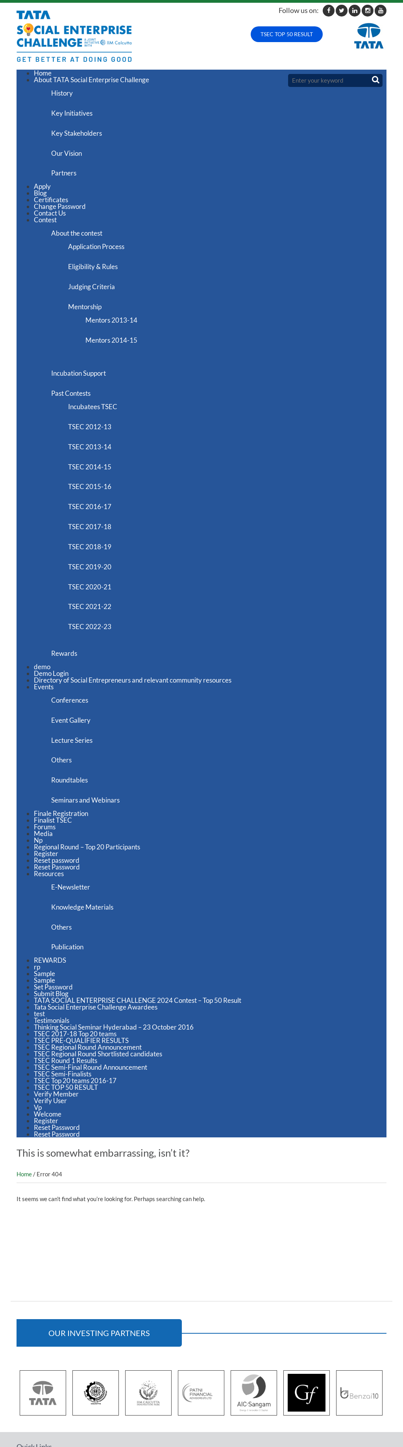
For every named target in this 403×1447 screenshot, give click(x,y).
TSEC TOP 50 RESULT (287, 34)
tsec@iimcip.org (355, 1413)
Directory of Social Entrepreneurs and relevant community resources (132, 639)
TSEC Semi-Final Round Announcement (90, 1011)
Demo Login (51, 632)
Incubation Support (81, 354)
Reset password (56, 810)
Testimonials (51, 964)
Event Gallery (73, 677)
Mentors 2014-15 (119, 324)
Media (43, 783)
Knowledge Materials (85, 855)
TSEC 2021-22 (94, 570)
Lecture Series (74, 695)
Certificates (51, 192)
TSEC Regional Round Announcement (88, 991)
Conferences (72, 658)
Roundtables (72, 732)
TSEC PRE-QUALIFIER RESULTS (81, 984)
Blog (40, 185)
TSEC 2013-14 (94, 422)
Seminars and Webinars (88, 751)
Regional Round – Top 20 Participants (87, 797)
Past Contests (73, 373)
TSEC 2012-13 (94, 404)
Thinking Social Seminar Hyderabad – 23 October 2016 (114, 971)
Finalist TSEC (53, 770)
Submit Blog (51, 938)
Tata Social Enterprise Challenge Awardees (95, 951)
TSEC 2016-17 (94, 478)
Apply (42, 179)
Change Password (60, 199)
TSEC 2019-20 (94, 533)
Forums (44, 777)
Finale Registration (61, 763)
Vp (38, 1051)
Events (44, 646)
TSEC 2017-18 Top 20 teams (75, 978)
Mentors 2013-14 (119, 305)
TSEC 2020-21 (94, 552)
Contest (45, 212)
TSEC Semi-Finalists (62, 1018)
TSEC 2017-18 (94, 496)
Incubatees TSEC (97, 385)
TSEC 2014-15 (94, 441)
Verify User (50, 1045)
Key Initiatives (74, 111)
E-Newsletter (73, 836)
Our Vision (69, 148)
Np (38, 790)
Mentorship (90, 293)
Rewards (66, 613)
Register (46, 803)
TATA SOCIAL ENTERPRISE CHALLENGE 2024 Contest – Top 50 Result (137, 944)
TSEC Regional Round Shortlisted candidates (98, 998)
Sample (44, 918)
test (39, 958)
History (64, 92)
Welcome (47, 1058)
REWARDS (50, 904)
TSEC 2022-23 (94, 589)
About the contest (79, 225)
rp (37, 911)
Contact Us (50, 205)
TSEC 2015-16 (94, 459)
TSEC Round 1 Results (65, 1004)
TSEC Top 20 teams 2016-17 (75, 1025)
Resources (49, 823)
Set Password (53, 931)
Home (43, 73)
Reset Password (57, 817)
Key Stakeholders (79, 129)
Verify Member (56, 1038)
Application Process (101, 237)
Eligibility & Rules (98, 256)
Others (64, 714)
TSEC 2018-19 (94, 515)
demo (42, 626)
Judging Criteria (96, 274)
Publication (70, 892)
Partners (66, 166)
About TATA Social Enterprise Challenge (91, 80)
